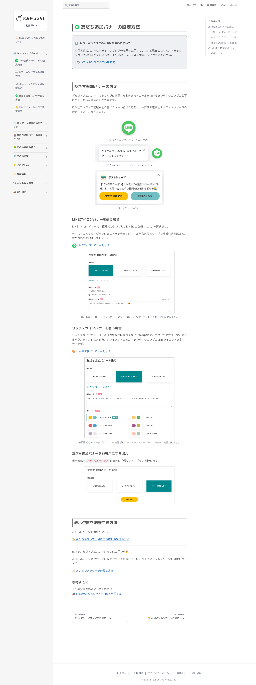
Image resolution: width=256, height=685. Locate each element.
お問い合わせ (198, 673)
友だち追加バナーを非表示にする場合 (225, 42)
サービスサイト (120, 673)
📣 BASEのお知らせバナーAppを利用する (97, 594)
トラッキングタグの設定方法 (97, 62)
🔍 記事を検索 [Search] (72, 5)
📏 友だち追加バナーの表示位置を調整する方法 (100, 539)
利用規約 (138, 673)
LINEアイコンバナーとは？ (93, 245)
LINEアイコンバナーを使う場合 (225, 32)
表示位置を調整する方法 (221, 48)
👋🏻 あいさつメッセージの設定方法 (92, 571)
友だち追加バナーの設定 (221, 26)
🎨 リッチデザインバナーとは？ (91, 351)
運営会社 (181, 673)
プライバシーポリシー (159, 673)
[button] (30, 54)
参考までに (217, 53)
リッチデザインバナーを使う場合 (225, 37)
